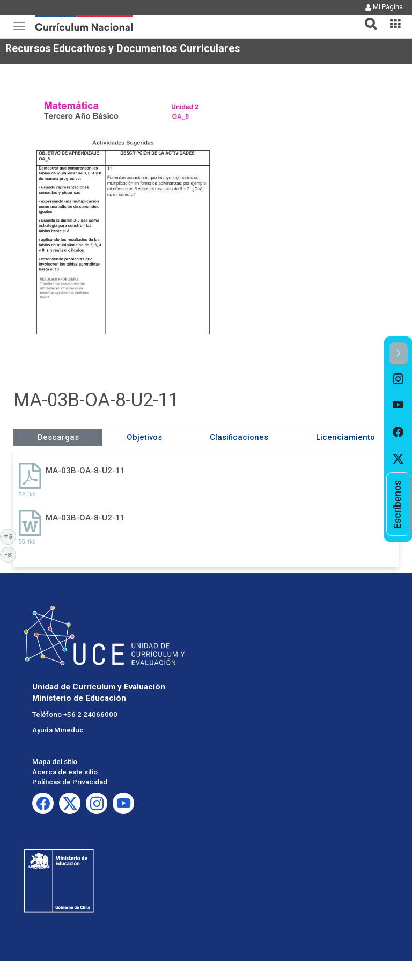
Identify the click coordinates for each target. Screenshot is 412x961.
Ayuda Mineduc (58, 730)
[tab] (366, 17)
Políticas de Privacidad (69, 782)
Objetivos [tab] (144, 437)
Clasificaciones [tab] (239, 437)
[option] (398, 378)
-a (10, 553)
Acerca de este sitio (65, 772)
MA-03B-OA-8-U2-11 (85, 470)
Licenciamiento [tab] (345, 437)
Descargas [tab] (58, 437)
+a (10, 535)
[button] (366, 17)
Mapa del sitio (54, 762)
